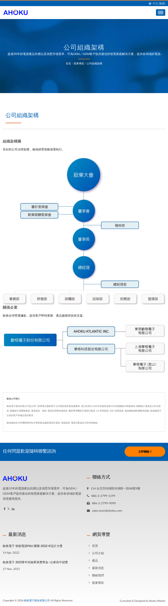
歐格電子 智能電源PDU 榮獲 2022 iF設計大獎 (32, 545)
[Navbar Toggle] (160, 12)
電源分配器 (76, 422)
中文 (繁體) (159, 3)
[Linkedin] (13, 508)
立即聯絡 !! (145, 451)
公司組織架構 (94, 63)
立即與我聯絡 (91, 422)
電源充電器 (54, 422)
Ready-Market (157, 600)
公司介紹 (98, 552)
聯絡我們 (98, 574)
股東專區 (79, 63)
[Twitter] (8, 508)
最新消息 (98, 567)
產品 (95, 560)
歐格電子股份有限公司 (37, 599)
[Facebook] (4, 508)
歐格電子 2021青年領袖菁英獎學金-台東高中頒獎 (35, 562)
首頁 (68, 63)
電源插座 (65, 422)
